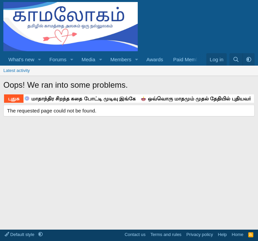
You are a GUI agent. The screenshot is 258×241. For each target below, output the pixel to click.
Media (88, 59)
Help (222, 234)
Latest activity (16, 70)
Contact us (135, 234)
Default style (20, 234)
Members (120, 59)
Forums (58, 59)
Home (238, 234)
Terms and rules (165, 234)
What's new (21, 59)
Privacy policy (199, 234)
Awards (154, 59)
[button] (39, 59)
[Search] (236, 59)
